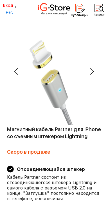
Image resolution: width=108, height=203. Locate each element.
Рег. (9, 12)
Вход (8, 5)
